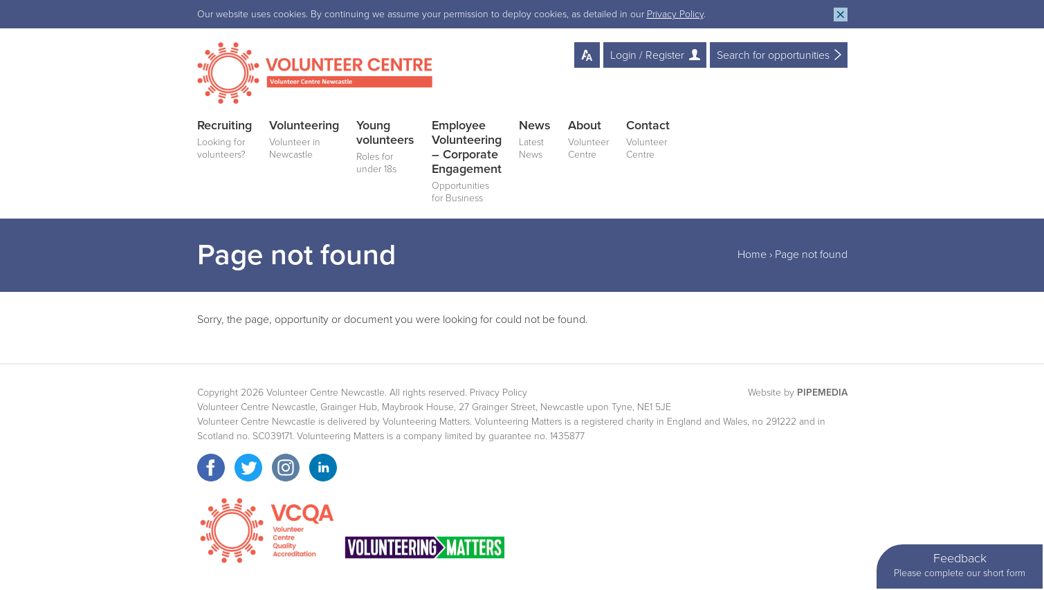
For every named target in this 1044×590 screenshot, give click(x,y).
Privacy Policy (675, 14)
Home (752, 254)
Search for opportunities (773, 55)
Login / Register (647, 55)
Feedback (959, 565)
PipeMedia (822, 392)
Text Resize (587, 55)
